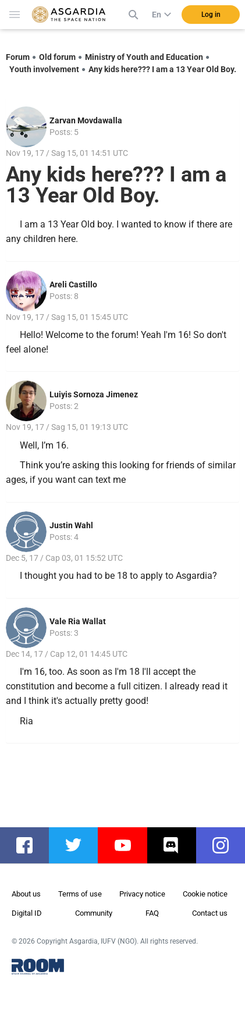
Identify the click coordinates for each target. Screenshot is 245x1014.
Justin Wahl (71, 525)
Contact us (210, 913)
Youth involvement (44, 69)
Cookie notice (205, 894)
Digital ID (27, 913)
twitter (79, 845)
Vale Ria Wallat (77, 621)
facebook (30, 845)
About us (26, 894)
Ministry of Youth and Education (144, 57)
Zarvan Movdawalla (85, 120)
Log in (211, 14)
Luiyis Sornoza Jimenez (93, 394)
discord (177, 845)
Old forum (57, 57)
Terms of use (80, 894)
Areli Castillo (73, 284)
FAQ (152, 913)
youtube (128, 845)
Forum (18, 57)
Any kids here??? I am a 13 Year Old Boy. (162, 69)
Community (93, 913)
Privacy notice (142, 894)
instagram (226, 845)
